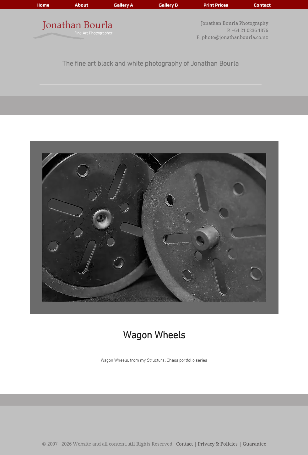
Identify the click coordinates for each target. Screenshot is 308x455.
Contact (184, 444)
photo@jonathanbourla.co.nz (235, 37)
